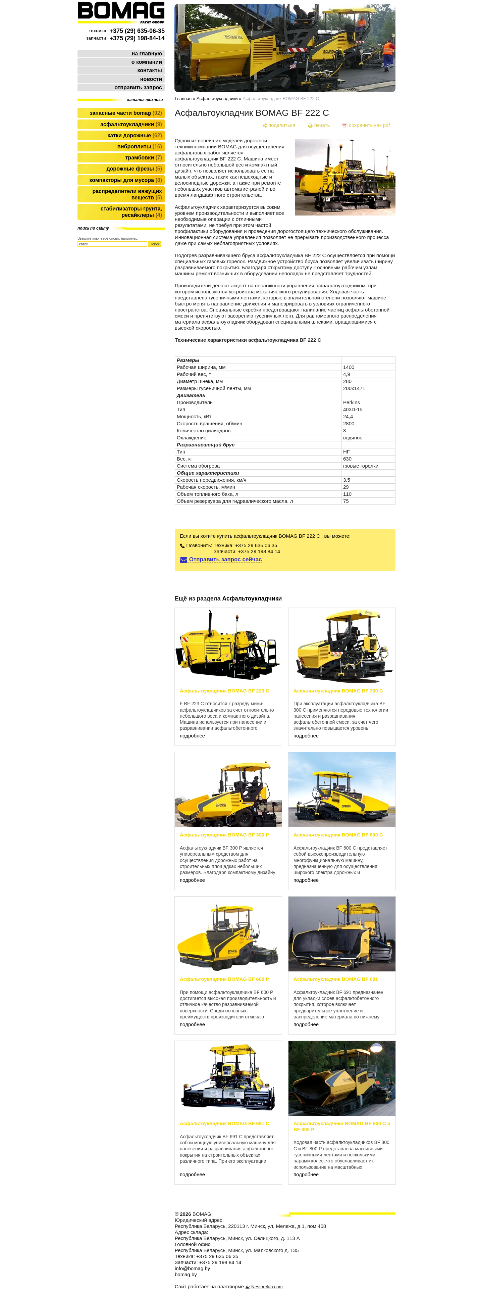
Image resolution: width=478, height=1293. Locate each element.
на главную (147, 53)
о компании (146, 62)
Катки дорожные (134, 135)
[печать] (318, 125)
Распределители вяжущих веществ (127, 194)
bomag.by (186, 1274)
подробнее (192, 735)
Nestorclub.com (267, 1286)
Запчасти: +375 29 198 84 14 (247, 551)
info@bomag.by (192, 1268)
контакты (150, 70)
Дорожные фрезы (134, 169)
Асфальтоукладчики (131, 124)
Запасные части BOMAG (126, 113)
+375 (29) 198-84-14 (137, 38)
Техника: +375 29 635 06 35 (245, 545)
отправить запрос (138, 87)
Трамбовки (143, 157)
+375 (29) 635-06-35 (137, 31)
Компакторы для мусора (125, 180)
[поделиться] (278, 125)
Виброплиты (139, 146)
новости (151, 79)
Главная (183, 98)
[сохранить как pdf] (366, 125)
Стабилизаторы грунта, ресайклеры (131, 212)
